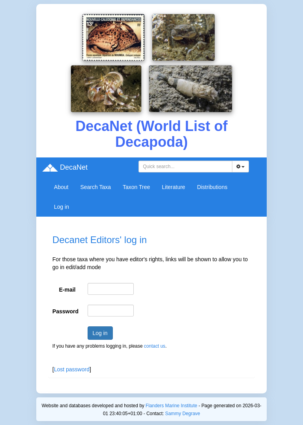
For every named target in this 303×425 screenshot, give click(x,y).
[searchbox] (186, 166)
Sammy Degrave (182, 413)
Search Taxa (95, 187)
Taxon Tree (136, 187)
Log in (61, 207)
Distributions (212, 187)
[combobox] (185, 166)
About (61, 187)
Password (65, 311)
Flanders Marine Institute (171, 405)
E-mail (67, 289)
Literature (173, 187)
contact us (154, 346)
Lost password (72, 369)
